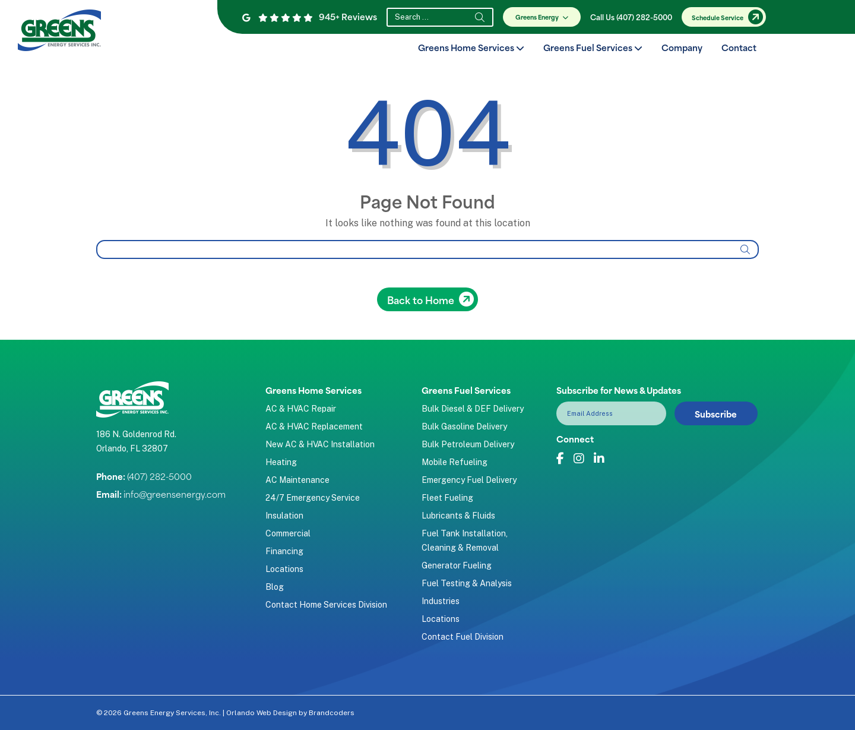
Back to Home (420, 299)
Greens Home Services (471, 47)
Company (681, 47)
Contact (738, 47)
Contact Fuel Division (463, 636)
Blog (274, 587)
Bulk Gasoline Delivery (464, 426)
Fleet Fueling (447, 498)
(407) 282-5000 (159, 476)
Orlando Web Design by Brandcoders (290, 713)
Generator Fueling (457, 565)
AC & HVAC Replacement (314, 426)
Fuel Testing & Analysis (467, 583)
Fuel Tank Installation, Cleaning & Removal (465, 540)
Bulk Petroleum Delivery (468, 444)
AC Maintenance (297, 480)
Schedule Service (717, 17)
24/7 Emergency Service (312, 498)
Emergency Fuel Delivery (469, 480)
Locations (284, 569)
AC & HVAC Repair (300, 408)
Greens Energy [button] (543, 16)
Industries (441, 601)
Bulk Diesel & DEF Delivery (473, 408)
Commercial (288, 533)
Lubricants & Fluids (458, 515)
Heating (281, 462)
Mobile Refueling (454, 462)
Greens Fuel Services (592, 47)
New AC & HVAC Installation (320, 444)
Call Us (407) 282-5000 (631, 17)
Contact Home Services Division (326, 604)
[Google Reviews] (277, 17)
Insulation (284, 515)
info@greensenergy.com (175, 494)
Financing (284, 551)
